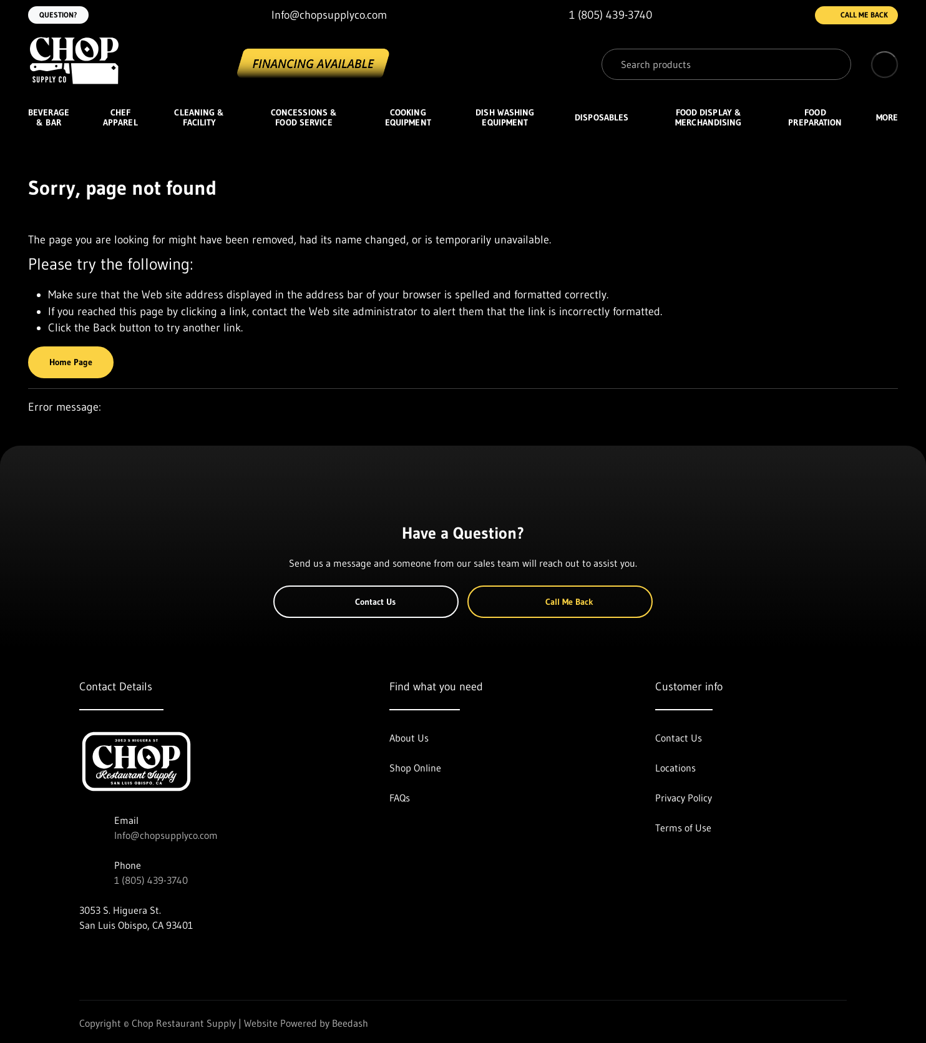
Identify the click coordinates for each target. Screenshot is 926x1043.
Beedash (350, 1023)
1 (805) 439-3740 (151, 880)
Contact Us (366, 601)
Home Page (70, 362)
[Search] (726, 64)
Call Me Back (856, 15)
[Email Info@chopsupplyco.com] (319, 15)
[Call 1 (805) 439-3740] (600, 15)
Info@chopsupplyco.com (166, 835)
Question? (58, 14)
